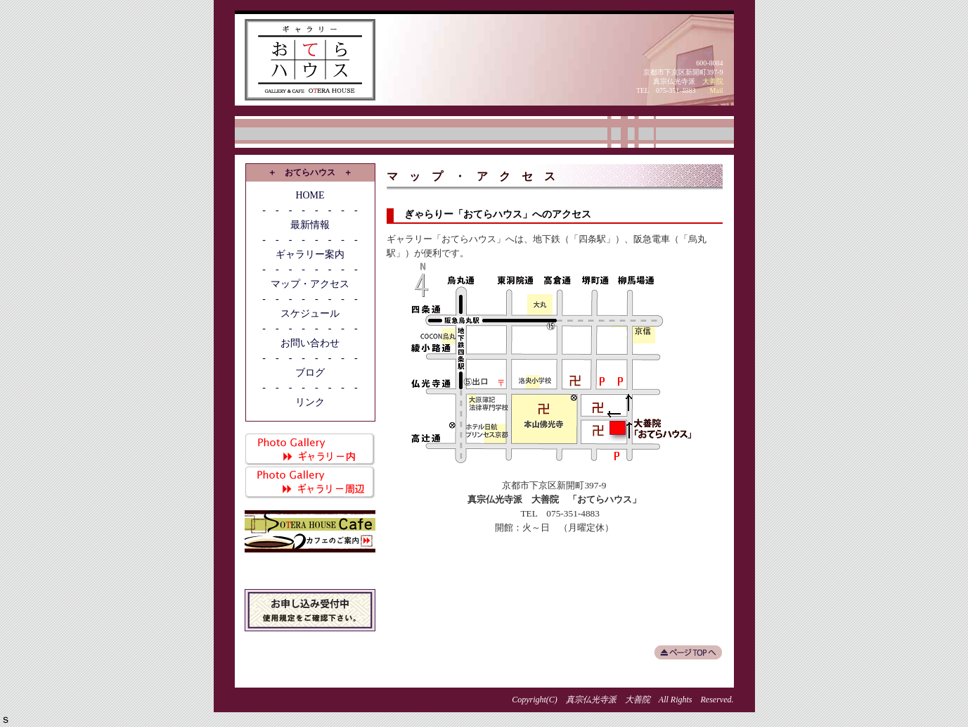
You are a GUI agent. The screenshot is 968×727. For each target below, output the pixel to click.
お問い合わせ (310, 343)
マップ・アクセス (310, 284)
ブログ (310, 372)
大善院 (712, 81)
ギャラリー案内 (310, 254)
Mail (716, 90)
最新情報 (310, 225)
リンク (310, 402)
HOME (309, 195)
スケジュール (310, 313)
